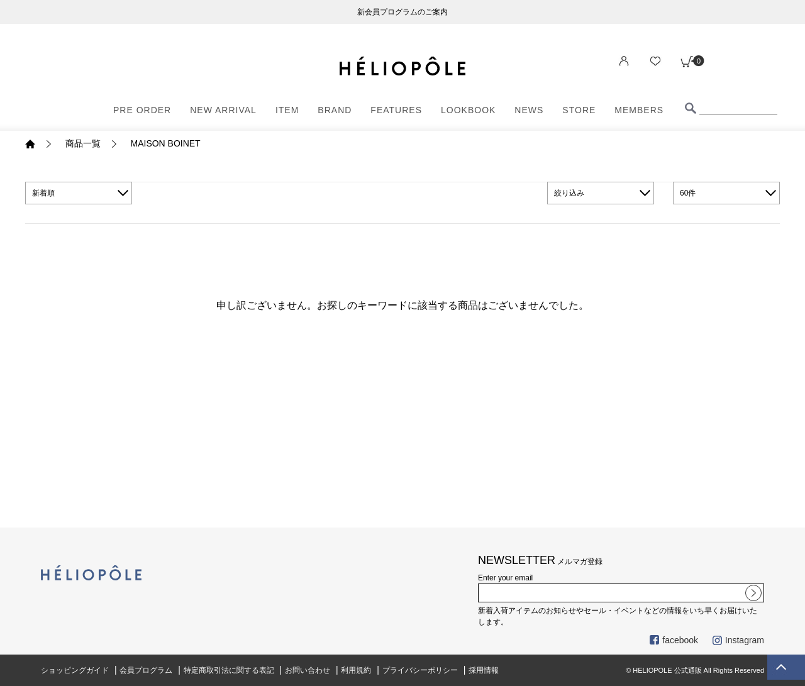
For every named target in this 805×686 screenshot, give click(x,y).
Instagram (738, 640)
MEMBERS (638, 110)
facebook (674, 640)
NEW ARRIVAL (223, 110)
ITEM (287, 110)
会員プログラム (145, 670)
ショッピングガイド (75, 670)
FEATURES (396, 110)
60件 (688, 193)
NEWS (528, 110)
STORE (579, 110)
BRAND (335, 110)
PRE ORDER (142, 110)
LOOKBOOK (468, 110)
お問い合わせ (307, 670)
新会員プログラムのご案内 (402, 12)
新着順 (43, 193)
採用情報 (484, 670)
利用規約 (356, 670)
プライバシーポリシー (420, 670)
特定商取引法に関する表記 (229, 670)
